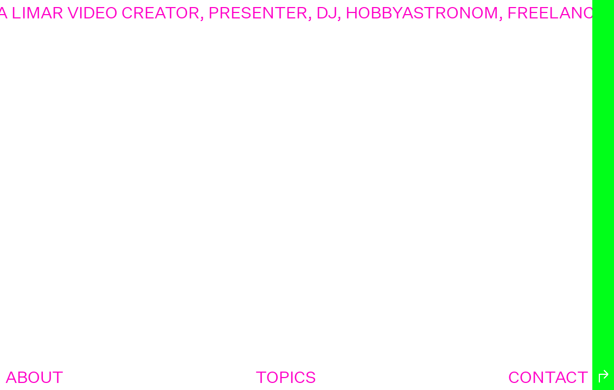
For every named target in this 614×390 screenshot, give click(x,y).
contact (548, 377)
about (34, 377)
